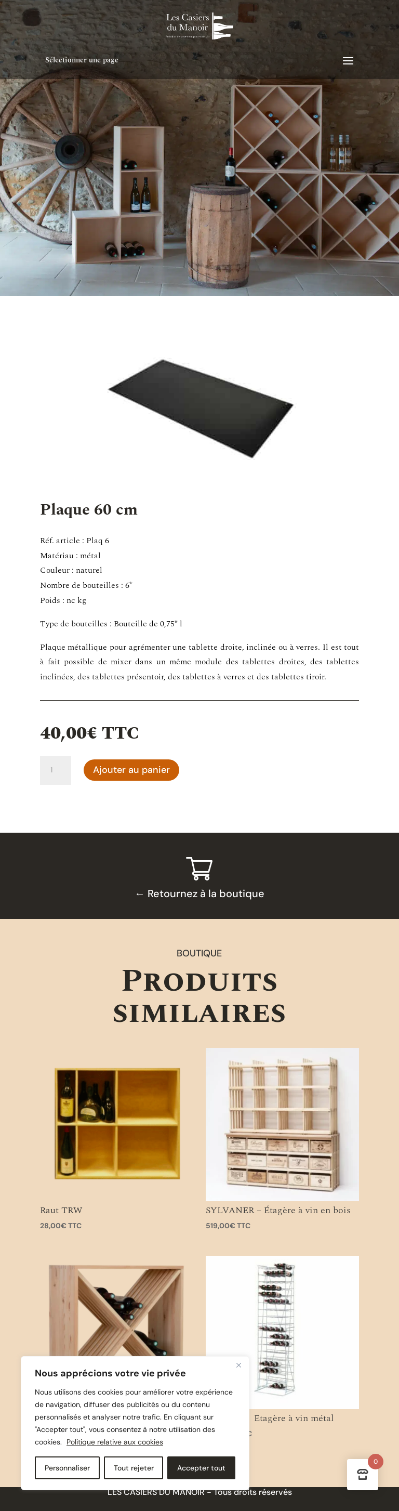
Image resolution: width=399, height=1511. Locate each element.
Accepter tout (201, 1468)
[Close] (238, 1365)
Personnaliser (67, 1468)
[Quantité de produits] (55, 770)
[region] (135, 1423)
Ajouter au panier (131, 770)
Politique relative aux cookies (114, 1442)
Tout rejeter (134, 1468)
